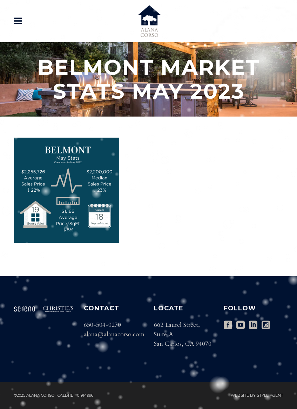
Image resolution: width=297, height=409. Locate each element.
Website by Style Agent (257, 395)
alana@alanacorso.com (114, 334)
